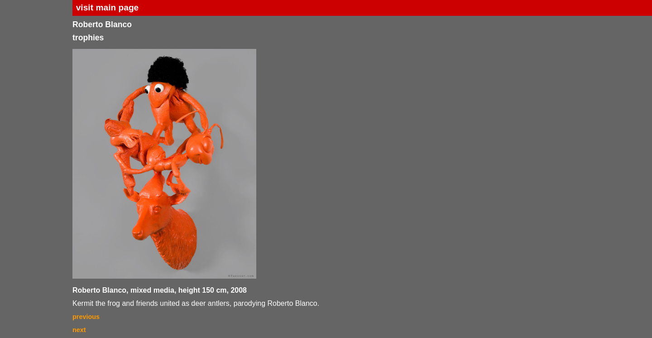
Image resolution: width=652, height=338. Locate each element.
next (79, 329)
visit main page (107, 7)
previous (86, 316)
